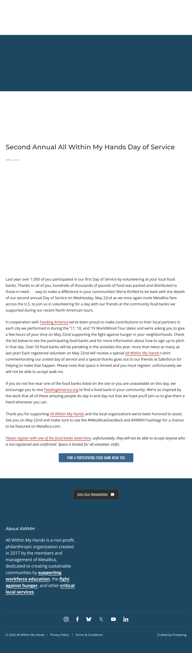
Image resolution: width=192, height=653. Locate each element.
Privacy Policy (59, 635)
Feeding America (54, 322)
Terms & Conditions (89, 635)
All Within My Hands (142, 353)
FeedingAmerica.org (61, 389)
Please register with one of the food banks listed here (48, 438)
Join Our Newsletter (96, 494)
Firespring (179, 635)
